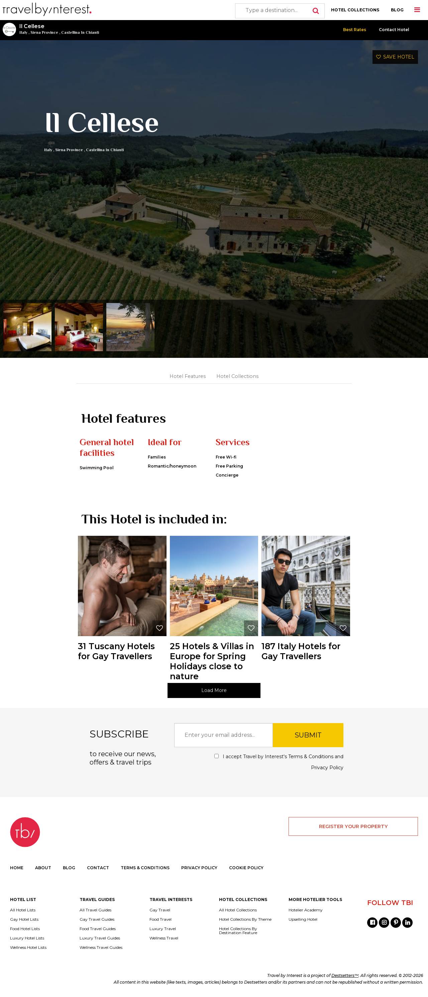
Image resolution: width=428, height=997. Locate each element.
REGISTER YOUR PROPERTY (353, 826)
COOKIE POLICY (246, 867)
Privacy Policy (327, 768)
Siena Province (44, 32)
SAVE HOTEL (395, 57)
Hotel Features (188, 376)
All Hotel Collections (238, 910)
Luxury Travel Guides (100, 938)
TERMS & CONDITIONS (145, 867)
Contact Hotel (394, 29)
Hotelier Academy (306, 910)
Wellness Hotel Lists (28, 947)
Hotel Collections (237, 376)
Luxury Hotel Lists (27, 938)
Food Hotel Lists (25, 929)
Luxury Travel (162, 929)
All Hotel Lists (22, 910)
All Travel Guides (95, 910)
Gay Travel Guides (97, 919)
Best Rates (354, 29)
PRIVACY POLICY (199, 867)
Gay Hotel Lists (24, 919)
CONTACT (98, 867)
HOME (16, 867)
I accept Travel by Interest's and (278, 762)
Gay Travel (159, 910)
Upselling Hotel (303, 919)
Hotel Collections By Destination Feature (238, 931)
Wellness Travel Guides (101, 947)
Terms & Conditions (310, 757)
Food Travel (160, 919)
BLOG (397, 9)
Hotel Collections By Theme (245, 919)
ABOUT (43, 867)
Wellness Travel (163, 938)
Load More (214, 690)
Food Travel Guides (98, 929)
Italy (23, 32)
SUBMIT (308, 735)
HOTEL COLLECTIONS (355, 9)
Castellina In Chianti (80, 32)
